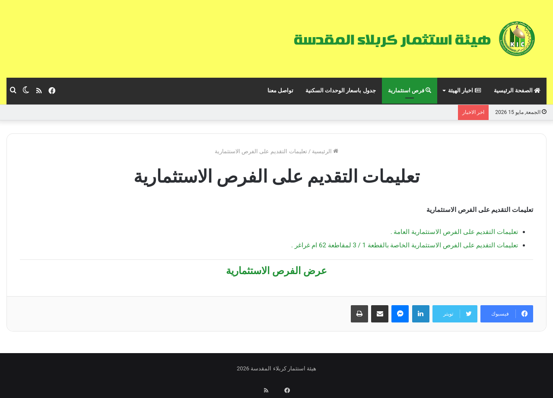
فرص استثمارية (410, 90)
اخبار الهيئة (464, 90)
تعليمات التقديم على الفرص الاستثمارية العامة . (454, 232)
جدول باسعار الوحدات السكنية (340, 90)
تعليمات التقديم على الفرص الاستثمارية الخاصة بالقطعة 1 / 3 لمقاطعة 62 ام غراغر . (404, 245)
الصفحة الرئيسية (517, 90)
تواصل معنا (280, 90)
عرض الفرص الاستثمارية (276, 271)
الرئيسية (325, 151)
